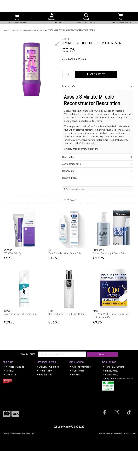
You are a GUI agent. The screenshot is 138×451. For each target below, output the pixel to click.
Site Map (75, 374)
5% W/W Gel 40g (12, 253)
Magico (109, 433)
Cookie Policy (110, 374)
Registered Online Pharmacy (118, 378)
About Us (8, 370)
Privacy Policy (110, 370)
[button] (57, 44)
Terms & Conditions (113, 367)
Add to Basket (95, 74)
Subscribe (102, 354)
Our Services (77, 370)
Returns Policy (44, 370)
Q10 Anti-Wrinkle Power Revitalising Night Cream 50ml (111, 315)
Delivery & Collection (48, 367)
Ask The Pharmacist (80, 367)
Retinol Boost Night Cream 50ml (109, 253)
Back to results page (75, 189)
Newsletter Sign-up (13, 367)
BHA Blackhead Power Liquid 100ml (66, 314)
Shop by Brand (44, 374)
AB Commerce (129, 433)
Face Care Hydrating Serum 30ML (65, 253)
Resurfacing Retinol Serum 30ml (20, 314)
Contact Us (9, 374)
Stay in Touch (27, 353)
